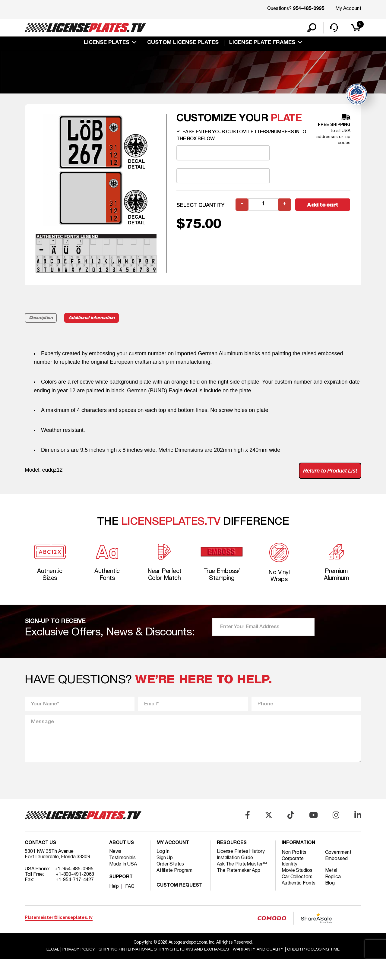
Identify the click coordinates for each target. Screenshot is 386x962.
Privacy (78, 952)
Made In (123, 867)
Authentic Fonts (298, 886)
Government (338, 855)
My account (173, 845)
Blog (330, 886)
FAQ (129, 889)
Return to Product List (330, 473)
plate (286, 121)
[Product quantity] (263, 207)
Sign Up (165, 861)
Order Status (170, 867)
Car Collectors (297, 880)
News (115, 854)
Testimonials (122, 861)
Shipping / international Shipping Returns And (163, 952)
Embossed (336, 861)
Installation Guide (235, 861)
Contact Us (40, 845)
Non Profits (294, 855)
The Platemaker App (238, 873)
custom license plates (183, 43)
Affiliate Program (174, 873)
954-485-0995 (308, 9)
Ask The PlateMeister (242, 867)
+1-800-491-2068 (74, 877)
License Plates (106, 43)
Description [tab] (41, 320)
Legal (52, 952)
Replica (333, 880)
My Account (348, 9)
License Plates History (241, 854)
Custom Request (179, 888)
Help (114, 889)
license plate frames (262, 43)
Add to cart (322, 207)
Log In (163, 854)
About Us (121, 845)
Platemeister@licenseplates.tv (59, 921)
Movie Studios (297, 873)
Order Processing (314, 952)
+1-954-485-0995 (74, 872)
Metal (331, 873)
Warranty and (258, 952)
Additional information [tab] (92, 320)
